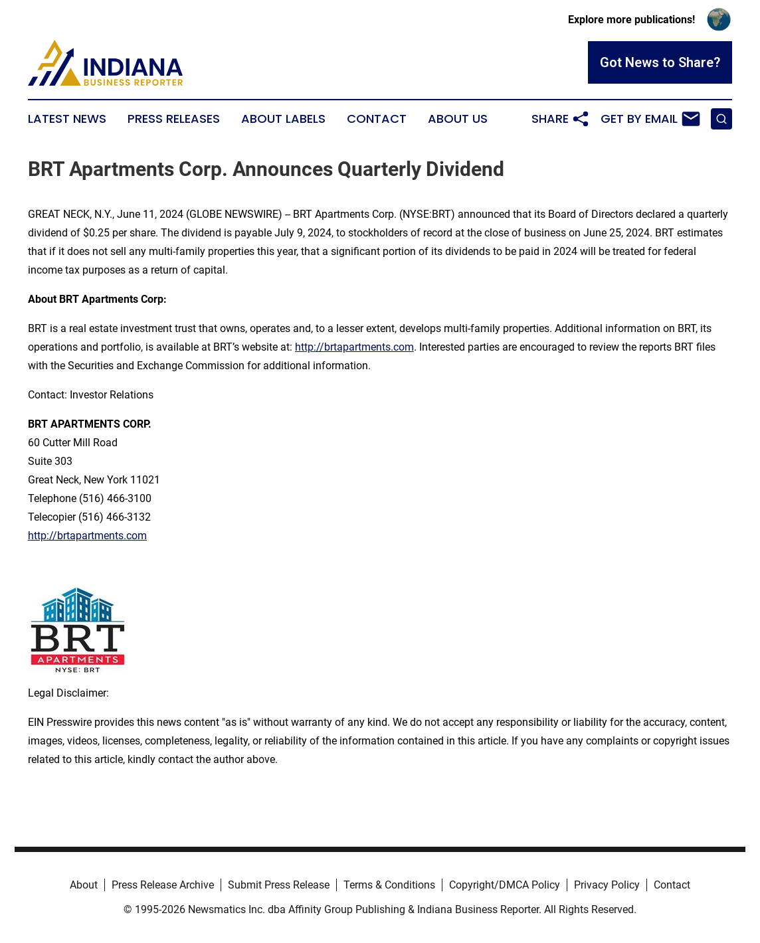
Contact (377, 119)
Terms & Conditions (389, 885)
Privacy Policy (607, 885)
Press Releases (174, 119)
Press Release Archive (163, 885)
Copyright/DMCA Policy (504, 885)
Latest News (67, 119)
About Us (458, 119)
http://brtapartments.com (354, 347)
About (84, 885)
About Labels (283, 119)
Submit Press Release (279, 885)
